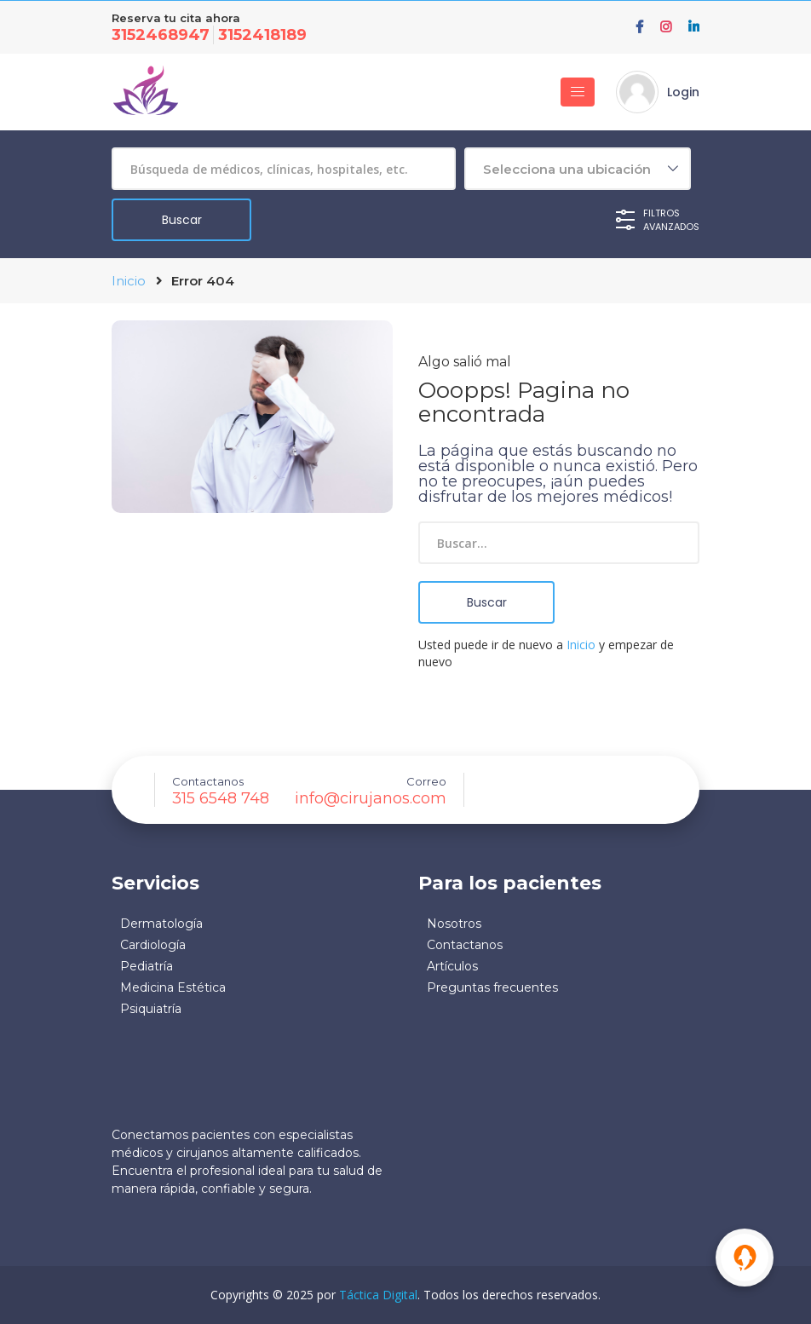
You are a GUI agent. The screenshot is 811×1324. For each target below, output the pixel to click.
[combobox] (577, 168)
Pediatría (146, 966)
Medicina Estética (173, 987)
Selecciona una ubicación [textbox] (567, 169)
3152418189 (262, 35)
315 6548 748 (220, 798)
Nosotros (454, 923)
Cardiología (153, 945)
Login (683, 92)
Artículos (452, 966)
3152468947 (161, 35)
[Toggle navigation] (578, 92)
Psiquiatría (150, 1008)
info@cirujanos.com (370, 798)
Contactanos (465, 945)
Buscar (487, 602)
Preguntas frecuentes (492, 987)
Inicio (129, 280)
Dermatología (161, 923)
